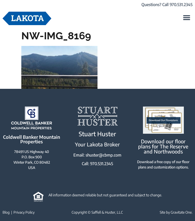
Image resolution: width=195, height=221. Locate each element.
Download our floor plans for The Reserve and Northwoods (163, 146)
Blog (6, 212)
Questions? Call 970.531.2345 (166, 4)
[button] (186, 17)
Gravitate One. (181, 212)
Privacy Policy (24, 212)
